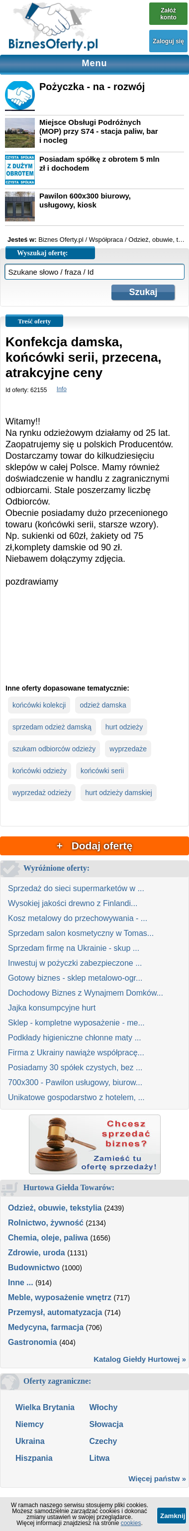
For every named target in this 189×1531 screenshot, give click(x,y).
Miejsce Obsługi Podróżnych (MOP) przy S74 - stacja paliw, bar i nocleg (98, 131)
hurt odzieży (124, 727)
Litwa (99, 1458)
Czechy (103, 1441)
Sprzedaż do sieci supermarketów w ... (76, 888)
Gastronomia (32, 1342)
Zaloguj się (168, 41)
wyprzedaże (128, 749)
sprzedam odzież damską (52, 727)
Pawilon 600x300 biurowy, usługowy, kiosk (85, 200)
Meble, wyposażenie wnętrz (59, 1297)
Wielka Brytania (45, 1407)
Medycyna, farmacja (46, 1327)
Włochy (103, 1407)
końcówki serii (102, 771)
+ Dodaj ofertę (94, 845)
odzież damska (103, 705)
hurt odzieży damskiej (118, 793)
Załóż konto (168, 14)
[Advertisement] (94, 643)
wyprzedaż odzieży (41, 793)
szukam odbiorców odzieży (53, 749)
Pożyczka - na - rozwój (92, 86)
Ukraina (30, 1441)
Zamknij (172, 1516)
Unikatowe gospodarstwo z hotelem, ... (76, 1097)
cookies (131, 1523)
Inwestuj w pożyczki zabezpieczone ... (75, 963)
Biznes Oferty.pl (61, 239)
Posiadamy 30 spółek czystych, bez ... (75, 1067)
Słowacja (106, 1424)
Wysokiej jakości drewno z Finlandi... (72, 903)
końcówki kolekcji (39, 705)
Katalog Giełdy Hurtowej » (140, 1359)
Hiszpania (34, 1458)
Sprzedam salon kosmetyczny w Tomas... (81, 933)
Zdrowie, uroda (36, 1252)
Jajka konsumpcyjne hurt (51, 1008)
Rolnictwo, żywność (46, 1223)
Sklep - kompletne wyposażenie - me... (76, 1023)
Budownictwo (34, 1267)
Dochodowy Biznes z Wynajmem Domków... (85, 993)
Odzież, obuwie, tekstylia (55, 1208)
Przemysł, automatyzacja (55, 1312)
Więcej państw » (157, 1478)
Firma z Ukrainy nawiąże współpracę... (76, 1052)
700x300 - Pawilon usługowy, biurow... (75, 1082)
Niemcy (29, 1424)
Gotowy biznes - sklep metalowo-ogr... (75, 978)
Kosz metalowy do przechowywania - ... (77, 918)
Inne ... (20, 1282)
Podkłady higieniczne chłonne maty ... (74, 1037)
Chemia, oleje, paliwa (48, 1237)
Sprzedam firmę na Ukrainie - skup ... (73, 948)
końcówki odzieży (39, 771)
